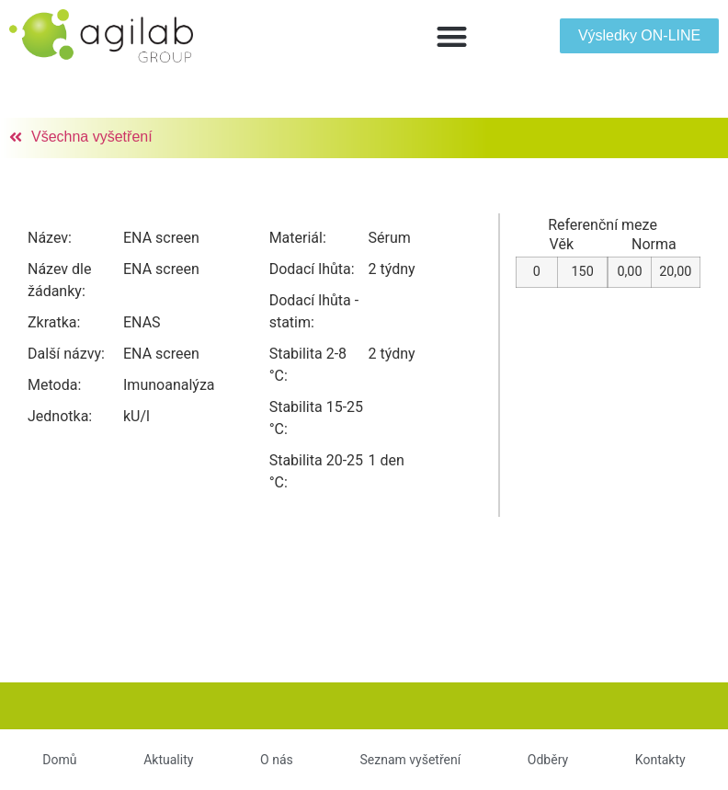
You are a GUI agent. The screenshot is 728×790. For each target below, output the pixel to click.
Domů (59, 759)
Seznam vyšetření (410, 759)
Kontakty (660, 759)
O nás (276, 759)
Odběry (548, 759)
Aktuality (168, 759)
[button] (451, 36)
